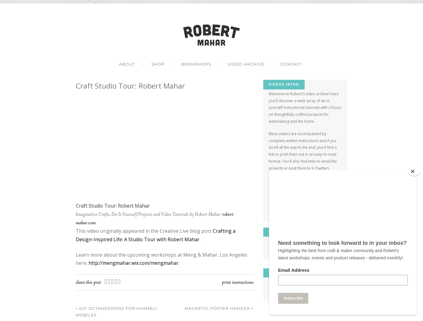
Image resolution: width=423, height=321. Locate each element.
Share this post (88, 282)
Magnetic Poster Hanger (218, 308)
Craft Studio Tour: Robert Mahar (130, 86)
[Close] (414, 171)
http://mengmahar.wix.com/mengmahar (133, 263)
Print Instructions (238, 282)
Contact (291, 64)
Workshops (196, 64)
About (127, 64)
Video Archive (246, 64)
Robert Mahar (211, 35)
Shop (158, 64)
